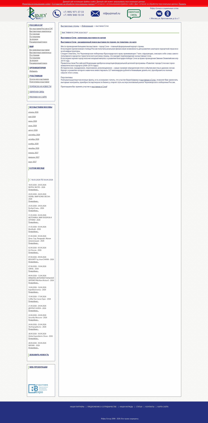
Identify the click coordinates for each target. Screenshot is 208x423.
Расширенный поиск (38, 42)
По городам (34, 34)
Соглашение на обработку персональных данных (73, 4)
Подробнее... (33, 190)
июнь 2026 (32, 121)
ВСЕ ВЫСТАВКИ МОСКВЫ (40, 107)
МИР (31, 47)
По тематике (34, 37)
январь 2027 (33, 153)
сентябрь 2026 (34, 135)
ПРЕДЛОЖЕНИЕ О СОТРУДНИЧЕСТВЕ (101, 407)
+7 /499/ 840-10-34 (73, 15)
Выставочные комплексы (40, 32)
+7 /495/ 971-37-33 (73, 12)
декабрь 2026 (33, 148)
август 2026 (33, 130)
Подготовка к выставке (39, 82)
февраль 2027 (33, 157)
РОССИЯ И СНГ (36, 25)
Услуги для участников (39, 79)
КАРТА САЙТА (162, 407)
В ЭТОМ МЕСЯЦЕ (36, 168)
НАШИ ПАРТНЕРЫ (77, 407)
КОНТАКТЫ (149, 407)
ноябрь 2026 (33, 144)
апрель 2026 (33, 112)
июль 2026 (32, 126)
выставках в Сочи (148, 80)
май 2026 (32, 117)
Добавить (33, 71)
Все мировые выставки (39, 50)
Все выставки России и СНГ (41, 29)
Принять (182, 4)
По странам (34, 55)
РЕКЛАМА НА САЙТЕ (38, 97)
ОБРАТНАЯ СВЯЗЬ (36, 92)
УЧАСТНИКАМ (35, 76)
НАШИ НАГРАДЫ (126, 407)
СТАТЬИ (139, 407)
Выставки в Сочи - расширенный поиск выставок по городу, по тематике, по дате (98, 42)
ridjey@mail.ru (111, 13)
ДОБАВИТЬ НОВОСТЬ (39, 355)
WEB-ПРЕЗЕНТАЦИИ (38, 367)
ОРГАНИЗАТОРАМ (37, 68)
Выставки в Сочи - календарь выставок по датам (83, 38)
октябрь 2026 (33, 139)
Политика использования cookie (36, 4)
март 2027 (32, 162)
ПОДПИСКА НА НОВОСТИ (40, 87)
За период (33, 39)
